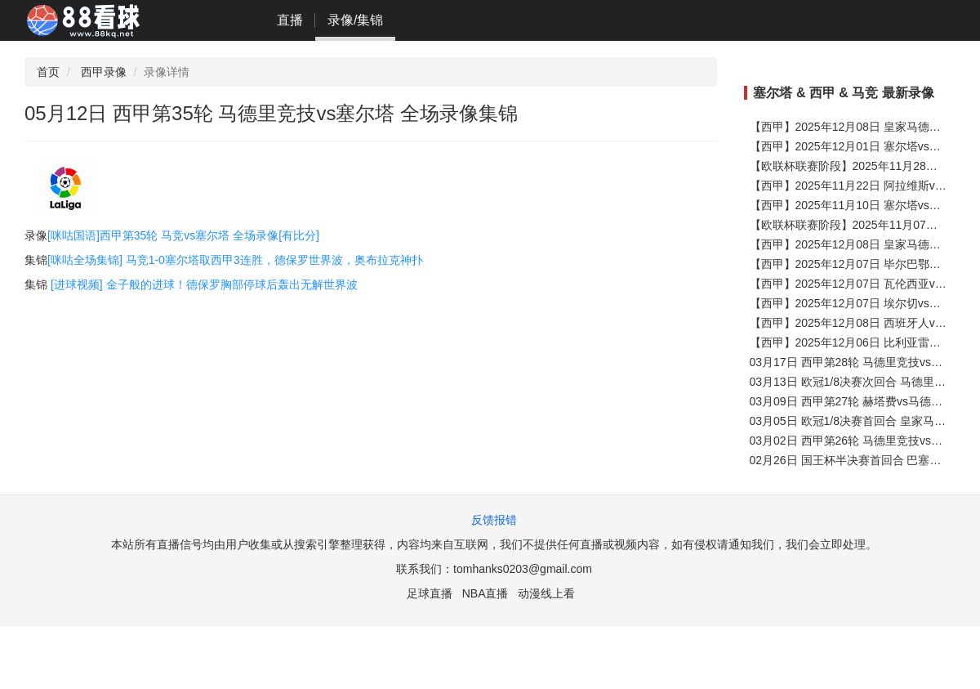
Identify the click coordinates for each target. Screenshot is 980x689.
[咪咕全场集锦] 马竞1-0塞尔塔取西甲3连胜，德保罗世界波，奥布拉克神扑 (235, 259)
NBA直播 (485, 593)
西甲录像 (104, 71)
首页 (48, 71)
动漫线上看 (546, 593)
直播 (290, 20)
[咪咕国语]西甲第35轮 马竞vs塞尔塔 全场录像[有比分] (183, 235)
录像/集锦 (355, 20)
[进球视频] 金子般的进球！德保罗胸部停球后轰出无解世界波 (204, 284)
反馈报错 (494, 519)
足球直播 (429, 593)
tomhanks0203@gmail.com (522, 568)
